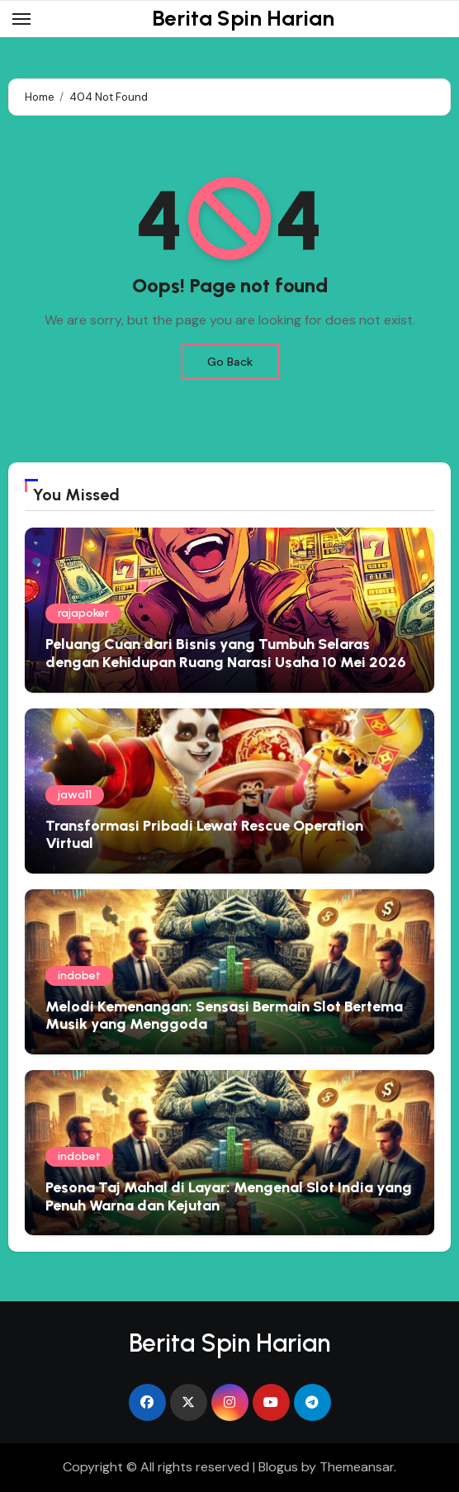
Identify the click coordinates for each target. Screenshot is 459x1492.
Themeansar (356, 1466)
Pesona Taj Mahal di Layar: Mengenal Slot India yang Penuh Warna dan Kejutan (228, 1196)
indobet (79, 976)
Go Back (230, 361)
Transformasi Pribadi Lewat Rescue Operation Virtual (204, 835)
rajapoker (83, 613)
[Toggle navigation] (21, 19)
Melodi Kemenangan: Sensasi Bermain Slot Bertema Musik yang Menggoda (224, 1015)
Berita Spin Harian (243, 18)
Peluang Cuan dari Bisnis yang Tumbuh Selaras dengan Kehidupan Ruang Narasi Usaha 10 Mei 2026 (225, 653)
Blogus (278, 1466)
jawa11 (75, 795)
